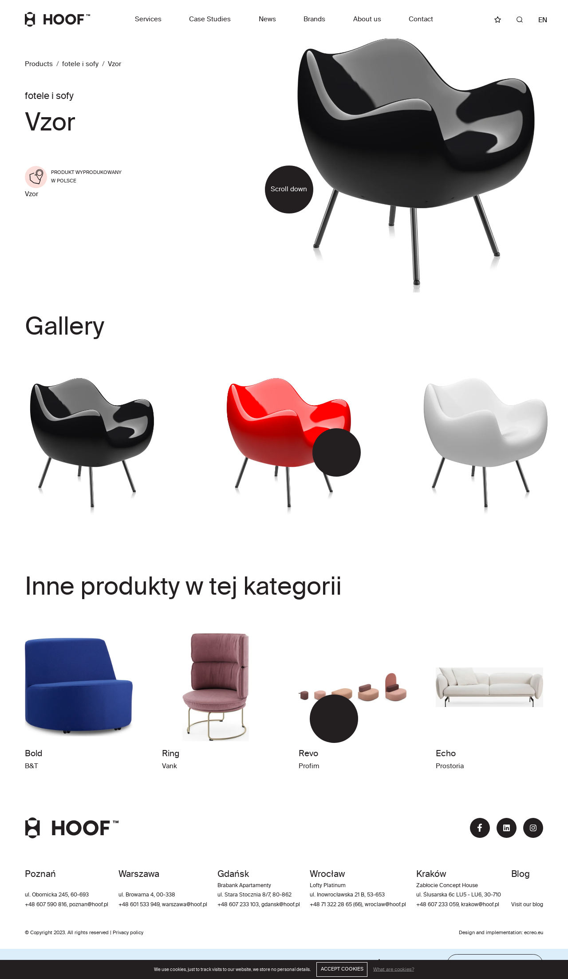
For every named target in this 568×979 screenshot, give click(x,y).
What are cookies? (393, 969)
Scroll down (289, 189)
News (267, 19)
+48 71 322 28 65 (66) (336, 905)
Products (39, 64)
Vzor (114, 64)
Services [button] (148, 19)
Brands (314, 19)
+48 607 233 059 (437, 905)
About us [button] (367, 19)
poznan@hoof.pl (88, 905)
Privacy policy (128, 933)
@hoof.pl (196, 905)
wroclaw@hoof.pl (384, 905)
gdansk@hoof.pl (280, 905)
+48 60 (127, 905)
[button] (324, 452)
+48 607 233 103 (238, 905)
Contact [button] (421, 19)
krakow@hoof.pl (480, 905)
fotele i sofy (80, 64)
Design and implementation (490, 933)
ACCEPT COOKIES (342, 969)
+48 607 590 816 (46, 905)
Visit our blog (527, 905)
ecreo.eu (533, 933)
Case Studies (210, 19)
